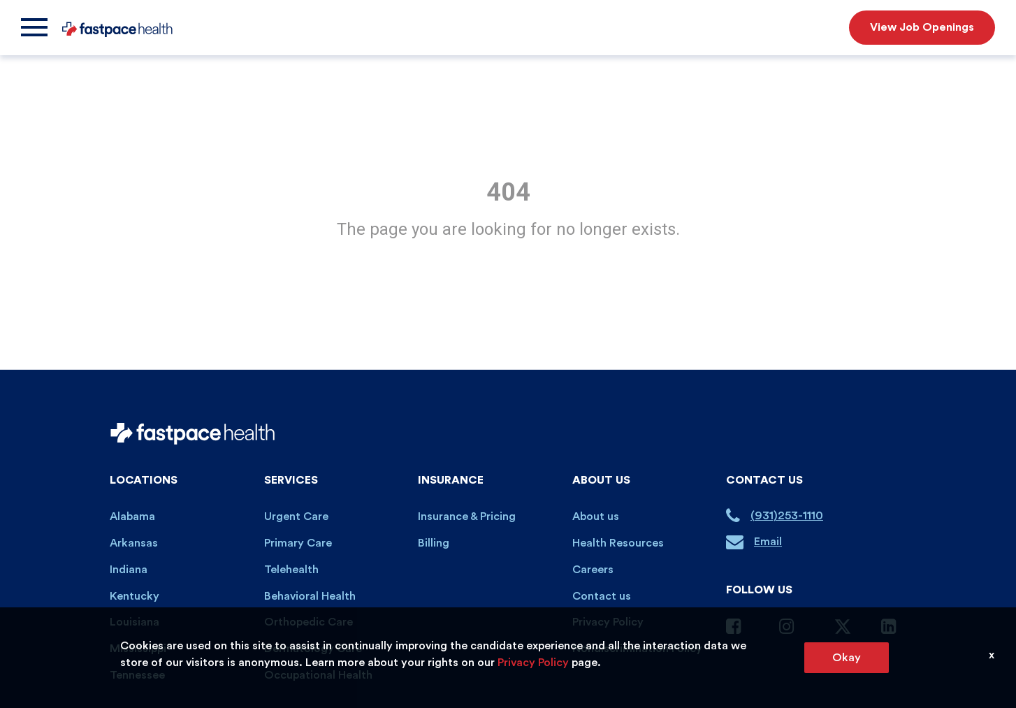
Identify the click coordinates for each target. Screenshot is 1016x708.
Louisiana (134, 622)
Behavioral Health (310, 596)
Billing (433, 543)
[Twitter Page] (842, 631)
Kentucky (134, 596)
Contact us (601, 596)
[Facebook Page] (738, 629)
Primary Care (298, 543)
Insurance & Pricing (467, 516)
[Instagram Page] (791, 629)
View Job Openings (922, 27)
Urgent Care (296, 516)
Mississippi (138, 648)
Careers (593, 569)
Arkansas (134, 543)
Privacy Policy (608, 622)
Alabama (132, 516)
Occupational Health (318, 675)
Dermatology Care (313, 648)
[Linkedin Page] (893, 629)
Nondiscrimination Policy (637, 648)
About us (595, 516)
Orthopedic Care (308, 622)
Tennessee (137, 675)
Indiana (128, 569)
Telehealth (291, 569)
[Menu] (34, 27)
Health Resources (618, 543)
